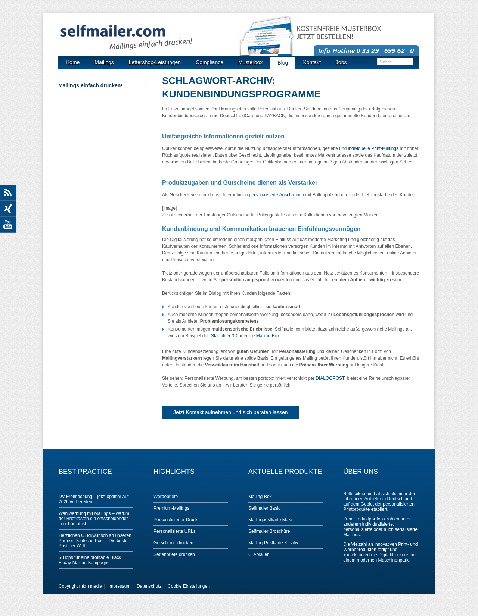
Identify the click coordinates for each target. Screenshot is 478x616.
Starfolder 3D (224, 335)
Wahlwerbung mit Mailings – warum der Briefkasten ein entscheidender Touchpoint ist (94, 518)
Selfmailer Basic (264, 508)
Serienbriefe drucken (174, 554)
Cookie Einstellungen (189, 586)
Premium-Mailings (171, 508)
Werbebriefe (165, 496)
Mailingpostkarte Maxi (270, 519)
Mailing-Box (268, 335)
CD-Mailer (258, 554)
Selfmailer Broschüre (269, 531)
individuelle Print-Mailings (373, 148)
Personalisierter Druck (175, 519)
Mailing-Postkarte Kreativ (273, 542)
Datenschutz (149, 586)
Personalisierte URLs (174, 531)
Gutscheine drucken (173, 542)
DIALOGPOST (330, 378)
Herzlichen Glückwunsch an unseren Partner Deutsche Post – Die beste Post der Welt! (95, 540)
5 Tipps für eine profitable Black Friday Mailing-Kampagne (90, 560)
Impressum (119, 586)
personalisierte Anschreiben (276, 194)
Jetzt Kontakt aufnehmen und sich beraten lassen (230, 412)
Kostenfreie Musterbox (339, 33)
